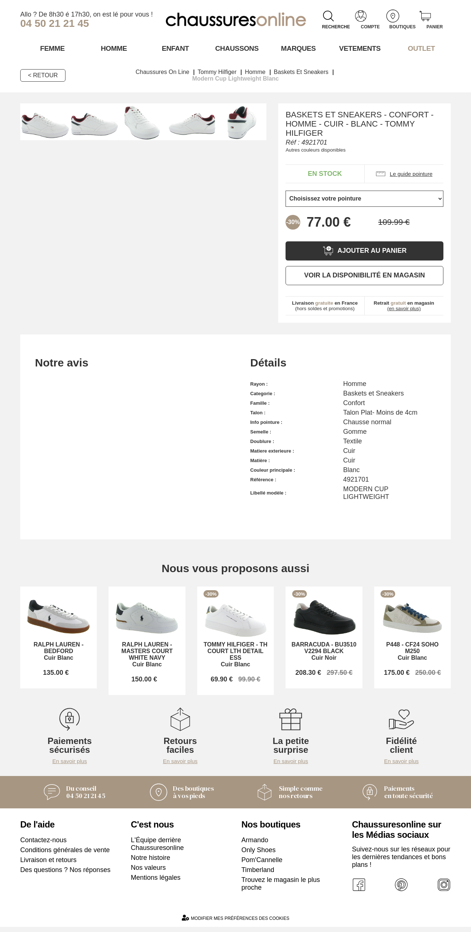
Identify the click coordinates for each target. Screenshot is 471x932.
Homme (112, 48)
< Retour (43, 75)
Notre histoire (150, 863)
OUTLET (420, 48)
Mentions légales (156, 882)
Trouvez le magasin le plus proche (280, 888)
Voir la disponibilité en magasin (364, 275)
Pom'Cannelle (262, 865)
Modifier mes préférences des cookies (235, 923)
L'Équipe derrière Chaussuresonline (157, 849)
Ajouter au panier (364, 250)
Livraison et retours (48, 865)
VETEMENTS (359, 48)
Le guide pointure (403, 173)
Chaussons (236, 48)
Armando (254, 845)
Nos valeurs (148, 872)
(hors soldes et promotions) (325, 305)
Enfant (174, 48)
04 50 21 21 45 (54, 23)
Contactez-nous (43, 845)
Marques (297, 48)
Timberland (257, 875)
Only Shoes (258, 855)
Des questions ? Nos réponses (65, 875)
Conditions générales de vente (65, 855)
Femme (51, 48)
